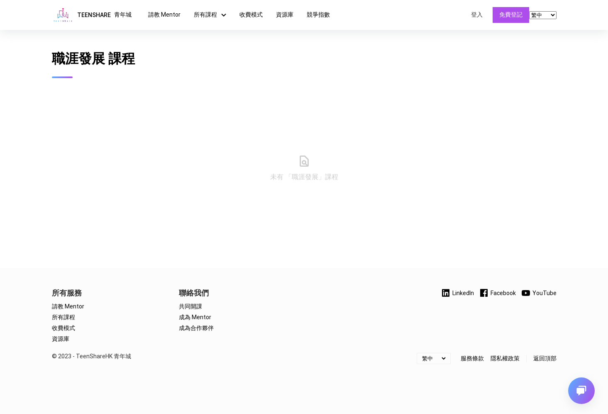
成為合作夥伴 (196, 328)
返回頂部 (545, 358)
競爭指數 (318, 14)
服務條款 (472, 358)
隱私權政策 (505, 358)
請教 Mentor (164, 14)
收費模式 (251, 14)
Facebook (497, 293)
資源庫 (284, 14)
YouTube (539, 293)
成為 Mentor (195, 317)
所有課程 (211, 15)
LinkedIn (457, 293)
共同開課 (190, 306)
